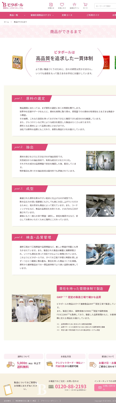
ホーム (6, 22)
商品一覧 (14, 15)
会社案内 (7, 401)
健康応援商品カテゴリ (41, 15)
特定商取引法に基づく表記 (26, 401)
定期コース (67, 15)
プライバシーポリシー (49, 401)
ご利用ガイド (93, 15)
